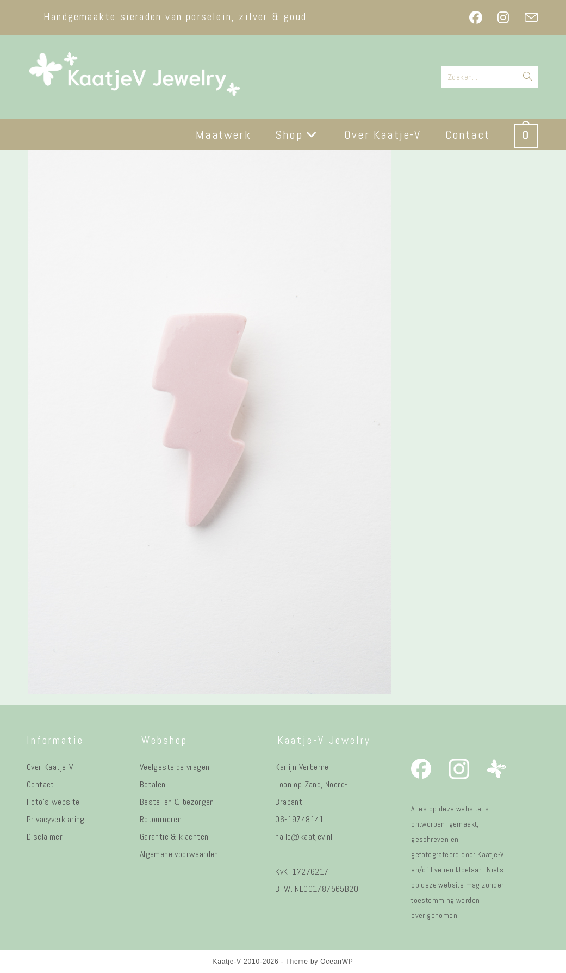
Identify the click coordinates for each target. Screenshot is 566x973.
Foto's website (53, 802)
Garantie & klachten (174, 836)
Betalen (153, 784)
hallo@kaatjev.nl (303, 836)
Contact (40, 784)
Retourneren (161, 819)
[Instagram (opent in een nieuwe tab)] (503, 17)
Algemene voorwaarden (179, 854)
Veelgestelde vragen (175, 767)
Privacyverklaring (56, 819)
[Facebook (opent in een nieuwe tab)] (476, 17)
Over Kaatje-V (50, 767)
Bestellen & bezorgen (177, 802)
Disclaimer (45, 836)
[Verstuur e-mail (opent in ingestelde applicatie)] (527, 17)
